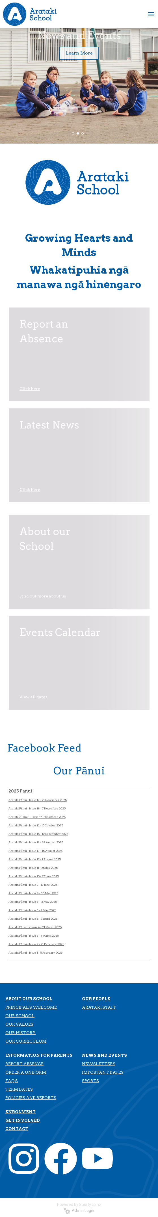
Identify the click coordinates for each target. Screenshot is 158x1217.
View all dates (33, 697)
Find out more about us (43, 596)
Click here (30, 388)
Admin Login (79, 1210)
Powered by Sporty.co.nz (79, 1204)
